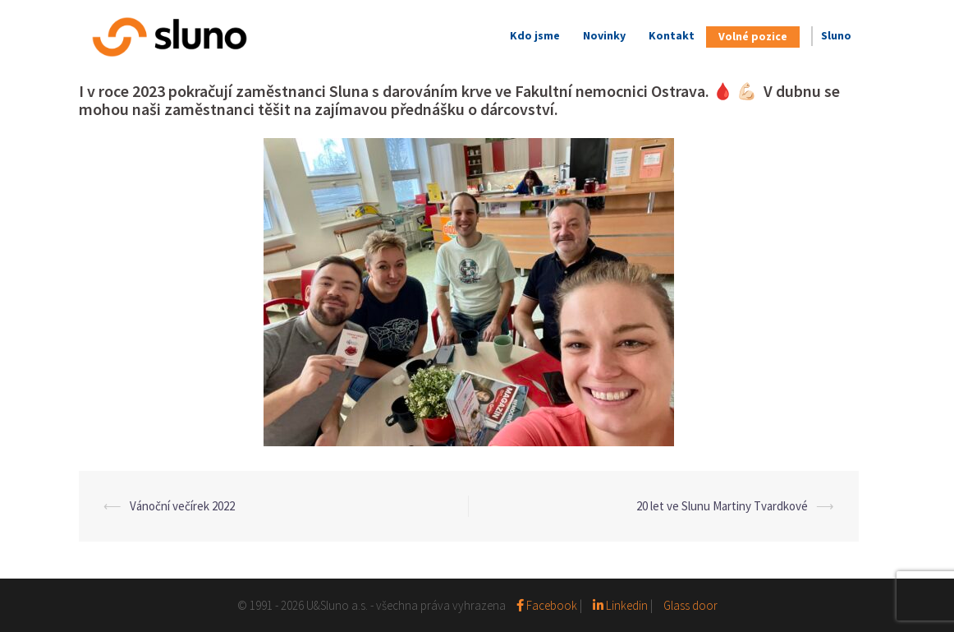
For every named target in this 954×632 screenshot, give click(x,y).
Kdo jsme (535, 35)
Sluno (836, 35)
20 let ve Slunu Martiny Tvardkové (722, 506)
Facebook (548, 605)
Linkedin (620, 605)
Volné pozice (752, 36)
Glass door (690, 605)
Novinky (604, 35)
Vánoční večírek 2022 (182, 506)
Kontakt (672, 35)
